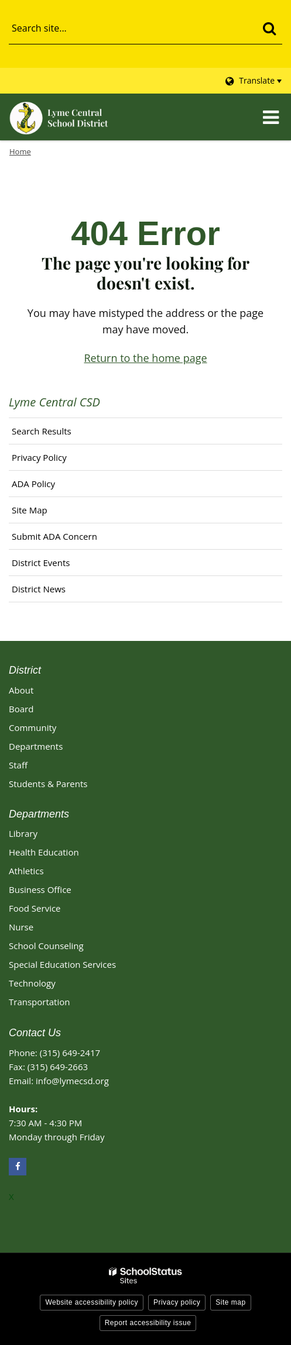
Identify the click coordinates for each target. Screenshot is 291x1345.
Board (21, 709)
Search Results (41, 431)
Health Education (44, 852)
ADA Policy (33, 483)
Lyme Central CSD (54, 402)
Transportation (39, 1002)
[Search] (269, 28)
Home (20, 151)
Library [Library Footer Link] (23, 833)
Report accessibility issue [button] (148, 1323)
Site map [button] (230, 1302)
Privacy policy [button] (176, 1302)
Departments (36, 746)
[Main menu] (270, 117)
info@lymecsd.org (72, 1081)
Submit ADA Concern (54, 536)
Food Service (35, 908)
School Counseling (46, 945)
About (21, 690)
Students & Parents (48, 783)
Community (32, 727)
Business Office (40, 889)
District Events (41, 562)
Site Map (29, 510)
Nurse (21, 927)
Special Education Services (62, 964)
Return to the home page (145, 358)
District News (39, 589)
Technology (32, 983)
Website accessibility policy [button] (91, 1302)
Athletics (26, 871)
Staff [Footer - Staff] (18, 765)
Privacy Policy (39, 457)
